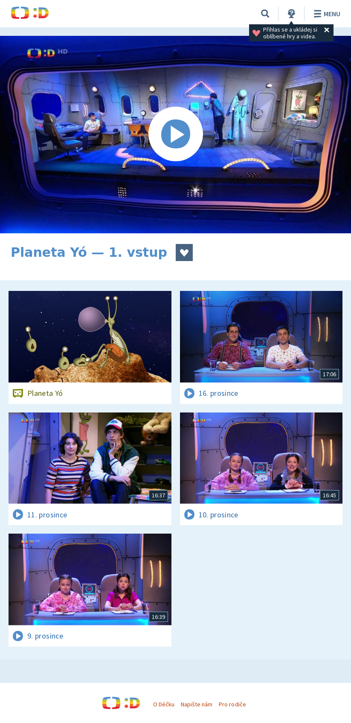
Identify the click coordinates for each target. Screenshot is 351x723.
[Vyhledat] (265, 13)
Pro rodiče (232, 704)
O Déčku (163, 704)
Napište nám (196, 704)
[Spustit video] (175, 134)
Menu (325, 13)
